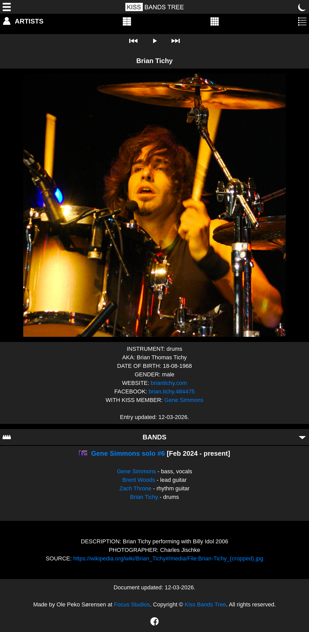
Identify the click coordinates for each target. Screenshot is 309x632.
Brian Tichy (144, 497)
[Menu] (7, 7)
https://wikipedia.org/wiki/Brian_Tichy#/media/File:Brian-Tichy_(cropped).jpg (168, 558)
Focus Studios (132, 604)
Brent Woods (138, 480)
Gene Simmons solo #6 (128, 453)
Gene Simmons (184, 400)
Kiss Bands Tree (205, 604)
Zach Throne (135, 488)
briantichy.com (169, 383)
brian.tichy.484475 (172, 391)
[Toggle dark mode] (302, 7)
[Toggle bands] (302, 437)
